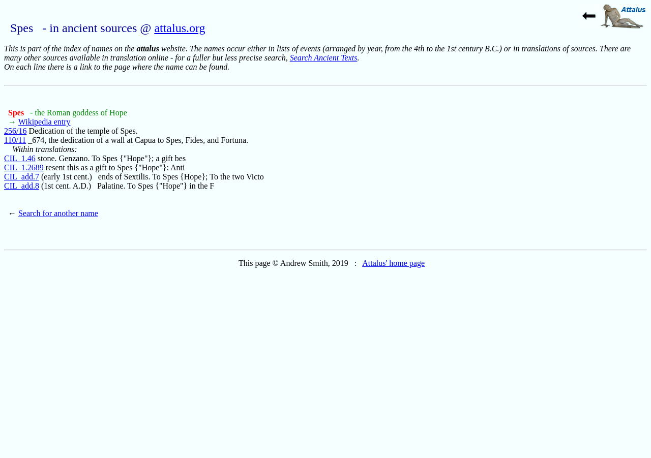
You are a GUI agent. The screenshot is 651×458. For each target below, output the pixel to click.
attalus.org (179, 28)
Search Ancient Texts (324, 57)
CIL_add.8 (21, 185)
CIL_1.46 (20, 158)
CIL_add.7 (21, 176)
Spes (17, 112)
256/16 (15, 131)
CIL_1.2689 (24, 167)
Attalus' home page (393, 263)
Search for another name (58, 213)
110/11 (15, 140)
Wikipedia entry (44, 121)
